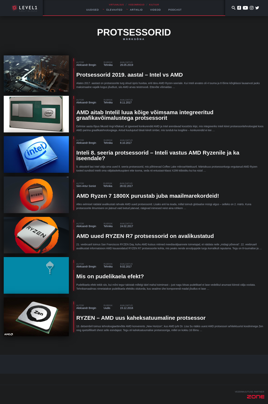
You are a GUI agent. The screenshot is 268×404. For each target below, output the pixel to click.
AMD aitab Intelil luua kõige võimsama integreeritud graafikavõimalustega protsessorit (144, 115)
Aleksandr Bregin (86, 64)
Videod (155, 9)
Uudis (107, 308)
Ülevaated (114, 9)
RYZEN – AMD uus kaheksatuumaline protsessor (141, 318)
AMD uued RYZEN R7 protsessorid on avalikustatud (145, 236)
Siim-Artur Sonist (86, 186)
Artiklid (136, 9)
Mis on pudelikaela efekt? (110, 276)
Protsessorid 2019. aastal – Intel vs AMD (129, 75)
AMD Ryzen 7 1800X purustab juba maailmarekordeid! (147, 196)
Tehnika (108, 64)
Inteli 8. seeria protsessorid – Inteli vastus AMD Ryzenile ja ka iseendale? (157, 155)
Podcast (175, 9)
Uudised (92, 9)
